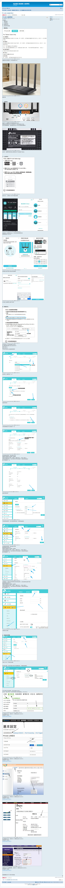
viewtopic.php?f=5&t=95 (6, 716)
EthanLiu (5, 18)
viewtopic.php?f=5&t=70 (6, 841)
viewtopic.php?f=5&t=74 (6, 870)
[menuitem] (8, 8)
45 (51, 18)
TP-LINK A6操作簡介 (8, 13)
